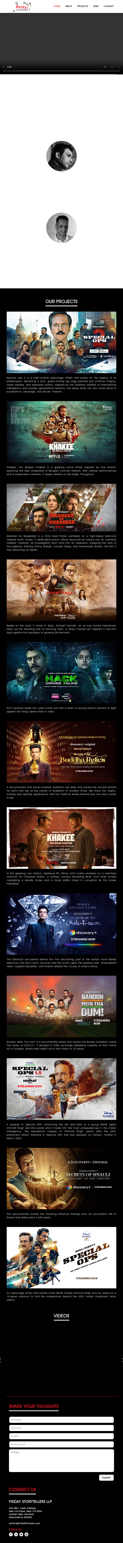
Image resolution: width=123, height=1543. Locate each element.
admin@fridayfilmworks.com (24, 1523)
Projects (82, 6)
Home (57, 6)
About (68, 6)
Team (96, 6)
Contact (109, 6)
